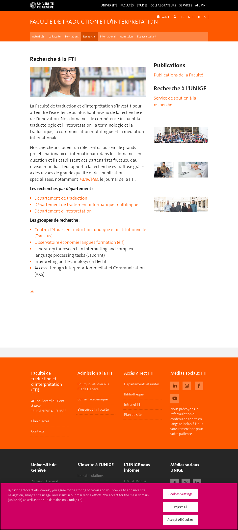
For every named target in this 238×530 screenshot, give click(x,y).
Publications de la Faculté (178, 75)
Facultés (127, 5)
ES (204, 17)
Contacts (37, 431)
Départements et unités (141, 384)
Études (142, 5)
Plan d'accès (40, 421)
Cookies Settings (180, 496)
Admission (126, 36)
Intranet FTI (132, 404)
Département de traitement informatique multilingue (86, 205)
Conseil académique (93, 399)
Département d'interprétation (63, 211)
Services (185, 5)
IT (199, 17)
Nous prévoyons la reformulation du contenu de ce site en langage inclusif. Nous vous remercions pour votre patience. (186, 421)
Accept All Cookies (180, 521)
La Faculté (55, 36)
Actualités (38, 36)
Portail (163, 17)
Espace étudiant (146, 36)
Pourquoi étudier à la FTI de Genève (93, 386)
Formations (72, 36)
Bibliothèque (134, 394)
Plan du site (133, 414)
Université (109, 5)
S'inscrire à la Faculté (93, 409)
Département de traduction (60, 198)
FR (183, 17)
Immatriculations (91, 475)
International (108, 36)
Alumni (201, 5)
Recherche (89, 36)
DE (194, 17)
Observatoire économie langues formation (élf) (79, 242)
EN (188, 17)
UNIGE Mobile (135, 481)
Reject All (180, 508)
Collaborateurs (163, 5)
